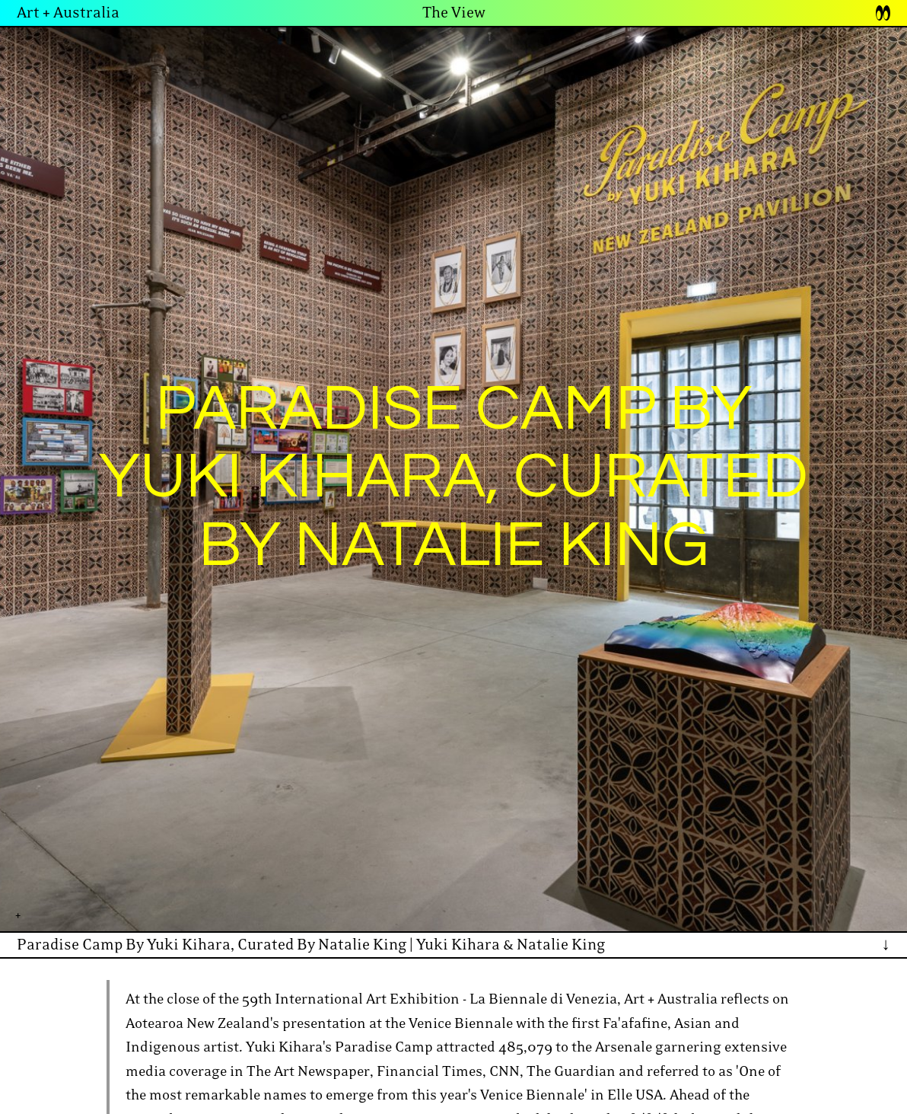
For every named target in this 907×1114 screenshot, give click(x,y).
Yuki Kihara (458, 945)
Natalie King (561, 945)
